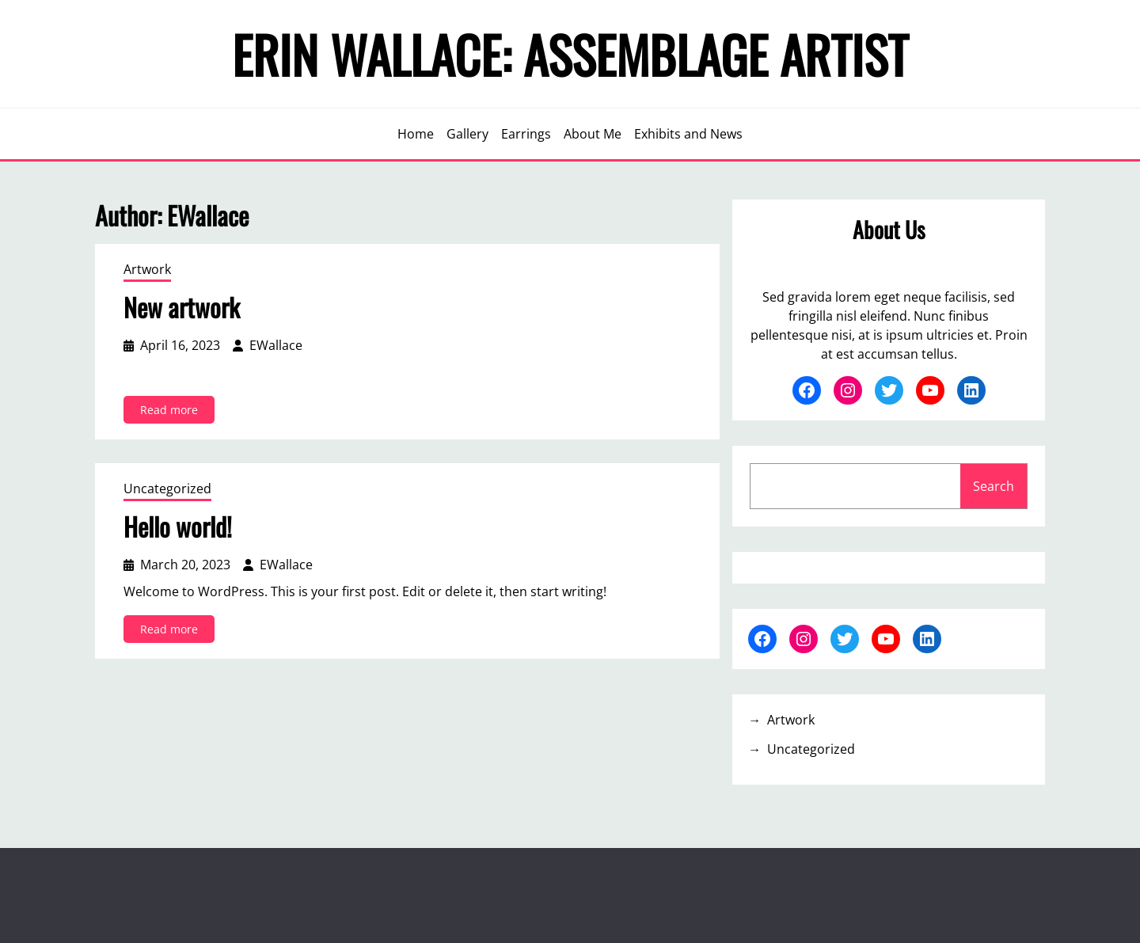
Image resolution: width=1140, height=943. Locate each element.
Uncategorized (167, 488)
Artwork (147, 269)
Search (993, 486)
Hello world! (178, 526)
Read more (173, 412)
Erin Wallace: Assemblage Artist (570, 54)
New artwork (182, 307)
